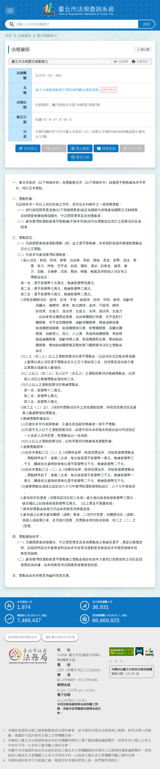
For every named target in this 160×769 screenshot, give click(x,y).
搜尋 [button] (146, 24)
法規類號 (21, 75)
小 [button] (111, 661)
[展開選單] (10, 10)
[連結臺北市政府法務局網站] (28, 655)
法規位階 (21, 105)
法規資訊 (24, 35)
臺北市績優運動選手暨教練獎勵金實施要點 (67, 89)
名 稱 (26, 90)
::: (2, 33)
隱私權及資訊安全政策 (60, 637)
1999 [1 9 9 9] (60, 669)
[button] (143, 49)
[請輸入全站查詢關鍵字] (76, 24)
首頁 (8, 35)
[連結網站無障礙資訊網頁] (121, 651)
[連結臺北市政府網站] (149, 652)
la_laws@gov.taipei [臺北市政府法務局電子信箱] (72, 699)
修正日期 (21, 119)
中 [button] (116, 661)
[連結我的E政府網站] (139, 651)
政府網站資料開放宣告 (22, 637)
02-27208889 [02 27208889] (89, 669)
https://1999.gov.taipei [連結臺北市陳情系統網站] (76, 689)
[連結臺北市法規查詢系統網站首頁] (78, 10)
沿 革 (26, 134)
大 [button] (121, 661)
